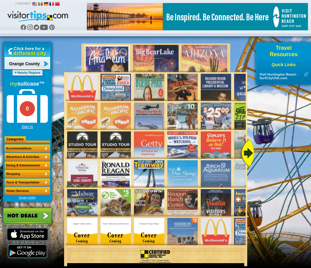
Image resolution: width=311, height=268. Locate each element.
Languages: (23, 3)
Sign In (27, 127)
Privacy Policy (27, 197)
